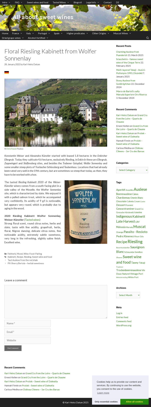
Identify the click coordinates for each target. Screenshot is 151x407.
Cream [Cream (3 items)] (137, 201)
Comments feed (123, 321)
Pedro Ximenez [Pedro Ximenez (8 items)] (125, 236)
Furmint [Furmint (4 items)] (129, 205)
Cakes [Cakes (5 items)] (135, 194)
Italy (31, 33)
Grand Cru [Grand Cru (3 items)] (139, 209)
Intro (7, 2)
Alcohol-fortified (39, 38)
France (18, 33)
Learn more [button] (103, 393)
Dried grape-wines (14, 38)
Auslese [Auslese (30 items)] (140, 189)
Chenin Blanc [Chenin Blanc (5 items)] (136, 197)
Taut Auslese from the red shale (23, 260)
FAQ (20, 2)
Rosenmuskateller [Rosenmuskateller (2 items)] (123, 248)
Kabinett (12, 257)
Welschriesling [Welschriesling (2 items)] (122, 277)
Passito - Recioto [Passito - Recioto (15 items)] (135, 232)
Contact (108, 2)
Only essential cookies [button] (106, 402)
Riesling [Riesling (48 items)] (135, 241)
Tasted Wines (62, 2)
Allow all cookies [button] (134, 402)
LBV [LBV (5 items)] (137, 221)
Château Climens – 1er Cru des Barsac (41, 389)
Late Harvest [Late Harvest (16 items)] (125, 221)
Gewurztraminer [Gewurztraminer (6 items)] (125, 208)
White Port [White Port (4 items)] (133, 277)
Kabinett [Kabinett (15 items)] (138, 216)
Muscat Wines (123, 33)
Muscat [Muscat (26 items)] (139, 226)
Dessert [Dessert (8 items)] (121, 205)
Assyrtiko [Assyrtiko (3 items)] (129, 190)
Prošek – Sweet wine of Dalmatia (42, 381)
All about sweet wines (43, 17)
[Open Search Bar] (147, 38)
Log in (119, 313)
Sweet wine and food (42, 257)
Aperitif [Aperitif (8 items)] (120, 189)
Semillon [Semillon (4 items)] (139, 252)
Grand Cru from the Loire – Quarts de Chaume (131, 118)
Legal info (93, 2)
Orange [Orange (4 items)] (119, 232)
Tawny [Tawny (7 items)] (134, 262)
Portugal (45, 33)
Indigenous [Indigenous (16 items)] (124, 216)
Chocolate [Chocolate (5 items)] (121, 201)
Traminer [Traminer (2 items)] (119, 267)
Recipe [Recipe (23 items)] (121, 242)
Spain (59, 33)
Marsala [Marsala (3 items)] (129, 227)
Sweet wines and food (37, 2)
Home (5, 33)
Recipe (20, 257)
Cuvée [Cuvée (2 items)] (142, 201)
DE (117, 2)
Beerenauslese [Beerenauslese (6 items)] (124, 194)
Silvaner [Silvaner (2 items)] (119, 257)
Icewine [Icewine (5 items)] (138, 212)
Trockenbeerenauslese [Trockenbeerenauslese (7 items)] (128, 270)
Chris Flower (11, 149)
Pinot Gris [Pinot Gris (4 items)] (139, 236)
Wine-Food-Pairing (33, 254)
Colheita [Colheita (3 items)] (130, 201)
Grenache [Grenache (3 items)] (120, 212)
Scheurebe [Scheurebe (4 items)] (129, 252)
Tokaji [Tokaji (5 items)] (142, 262)
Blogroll (78, 2)
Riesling (27, 257)
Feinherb (12, 254)
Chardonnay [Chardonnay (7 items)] (123, 197)
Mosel (20, 254)
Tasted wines (32, 219)
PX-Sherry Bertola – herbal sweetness (26, 263)
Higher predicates (78, 33)
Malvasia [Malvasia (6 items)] (121, 227)
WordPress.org (123, 325)
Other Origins (101, 33)
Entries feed (122, 317)
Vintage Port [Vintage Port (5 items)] (136, 273)
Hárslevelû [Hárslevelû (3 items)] (129, 212)
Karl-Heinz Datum (125, 115)
